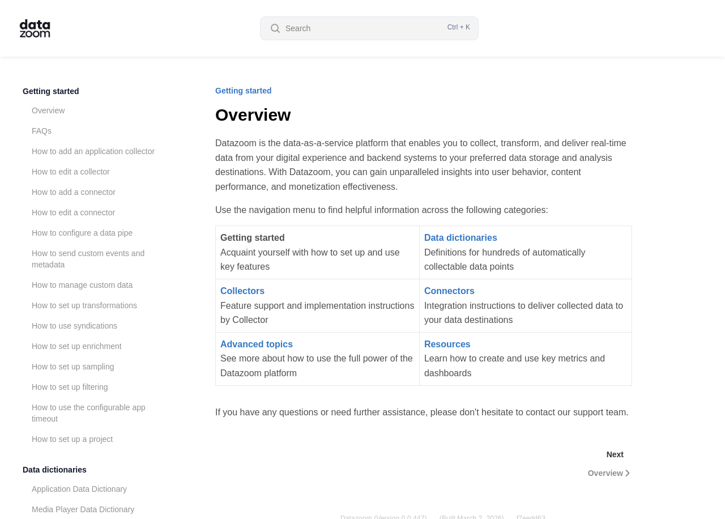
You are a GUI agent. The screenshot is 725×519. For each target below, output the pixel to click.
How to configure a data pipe (82, 232)
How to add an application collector (93, 151)
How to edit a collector (71, 171)
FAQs (42, 130)
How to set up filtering (70, 387)
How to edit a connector (73, 212)
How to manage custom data (82, 285)
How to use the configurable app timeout (89, 413)
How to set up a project (72, 439)
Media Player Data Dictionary (83, 509)
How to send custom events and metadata (88, 259)
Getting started (51, 91)
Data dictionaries (55, 469)
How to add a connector (74, 192)
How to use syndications (74, 325)
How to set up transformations (84, 305)
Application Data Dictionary (79, 489)
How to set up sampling (73, 366)
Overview (48, 110)
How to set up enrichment (77, 346)
